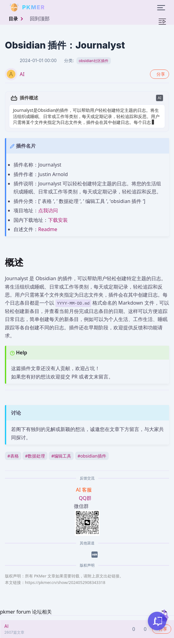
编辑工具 (61, 456)
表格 (13, 456)
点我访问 (48, 210)
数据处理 (35, 456)
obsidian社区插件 (93, 60)
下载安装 (58, 220)
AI (22, 74)
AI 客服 (84, 489)
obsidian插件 (92, 456)
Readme (47, 229)
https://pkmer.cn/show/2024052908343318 (65, 582)
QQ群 (85, 498)
